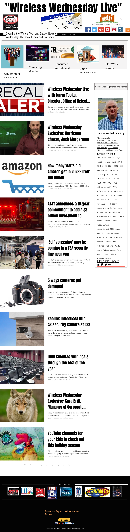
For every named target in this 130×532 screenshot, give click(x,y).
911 (111, 178)
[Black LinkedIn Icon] (97, 264)
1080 (109, 157)
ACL (115, 183)
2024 (122, 166)
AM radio (100, 195)
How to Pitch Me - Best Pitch (108, 145)
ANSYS (109, 195)
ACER (109, 183)
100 (98, 157)
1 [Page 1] (35, 465)
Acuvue (106, 220)
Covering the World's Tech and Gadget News (30, 33)
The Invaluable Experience (107, 143)
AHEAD (100, 191)
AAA (119, 178)
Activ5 (99, 220)
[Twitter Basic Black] (105, 264)
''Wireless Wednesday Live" (61, 8)
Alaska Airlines (103, 250)
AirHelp (100, 241)
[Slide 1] (100, 22)
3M (106, 170)
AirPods (107, 241)
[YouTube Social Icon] (107, 29)
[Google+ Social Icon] (101, 29)
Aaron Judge (102, 204)
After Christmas (103, 233)
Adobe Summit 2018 (105, 229)
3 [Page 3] (46, 465)
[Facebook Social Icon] (88, 29)
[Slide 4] (109, 22)
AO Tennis (118, 195)
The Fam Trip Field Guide (106, 140)
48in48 (112, 170)
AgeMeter (115, 233)
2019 (99, 166)
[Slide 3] (106, 22)
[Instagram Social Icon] (120, 29)
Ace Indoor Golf (117, 216)
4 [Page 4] (52, 465)
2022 (116, 166)
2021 (110, 166)
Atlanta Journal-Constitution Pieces (110, 150)
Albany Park (115, 250)
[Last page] (69, 465)
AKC (116, 191)
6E (116, 174)
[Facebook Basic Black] (101, 264)
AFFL (115, 187)
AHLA (106, 191)
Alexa (113, 254)
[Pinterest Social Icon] (114, 29)
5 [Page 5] (58, 465)
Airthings (100, 246)
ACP (109, 187)
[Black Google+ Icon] (109, 264)
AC (104, 183)
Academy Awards (104, 208)
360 (98, 170)
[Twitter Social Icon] (94, 29)
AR (98, 199)
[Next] (121, 20)
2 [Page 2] (41, 465)
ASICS (103, 199)
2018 (120, 162)
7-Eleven (100, 178)
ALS (121, 191)
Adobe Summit (103, 225)
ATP (115, 199)
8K (107, 178)
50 (108, 174)
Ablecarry (113, 204)
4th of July (101, 174)
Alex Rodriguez (103, 254)
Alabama (109, 246)
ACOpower (101, 187)
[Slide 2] (103, 22)
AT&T (110, 199)
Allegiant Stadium (104, 258)
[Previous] (91, 20)
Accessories (102, 212)
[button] (64, 521)
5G (111, 174)
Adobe (114, 220)
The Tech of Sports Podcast (107, 148)
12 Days (116, 157)
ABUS (99, 183)
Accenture (117, 208)
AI (111, 191)
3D (102, 170)
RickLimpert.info (103, 138)
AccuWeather (114, 212)
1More (99, 162)
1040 (103, 157)
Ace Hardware (103, 216)
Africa (118, 229)
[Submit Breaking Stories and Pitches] (111, 86)
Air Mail (119, 237)
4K (118, 170)
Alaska (117, 246)
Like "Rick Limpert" (108, 261)
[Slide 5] (112, 22)
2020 (104, 166)
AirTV (115, 241)
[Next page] (63, 465)
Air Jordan (110, 237)
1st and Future (110, 162)
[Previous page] (30, 465)
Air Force (100, 237)
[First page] (24, 465)
